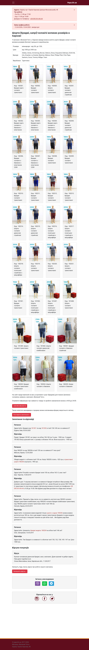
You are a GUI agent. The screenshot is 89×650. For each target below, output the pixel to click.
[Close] (74, 10)
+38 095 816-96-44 (36, 19)
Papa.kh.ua (72, 2)
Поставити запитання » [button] (21, 415)
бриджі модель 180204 (38, 530)
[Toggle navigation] (13, 2)
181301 (33, 428)
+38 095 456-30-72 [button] (19, 406)
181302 (43, 428)
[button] (37, 583)
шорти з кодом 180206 (55, 513)
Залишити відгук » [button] (19, 571)
